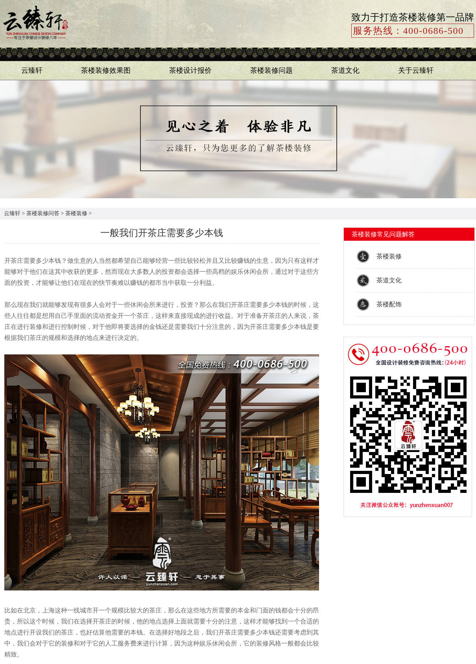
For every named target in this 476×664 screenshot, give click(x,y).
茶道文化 (345, 70)
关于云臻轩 (416, 70)
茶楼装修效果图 (106, 70)
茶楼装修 (76, 213)
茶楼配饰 (389, 304)
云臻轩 (31, 70)
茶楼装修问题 (271, 70)
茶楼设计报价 (190, 70)
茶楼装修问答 (42, 213)
